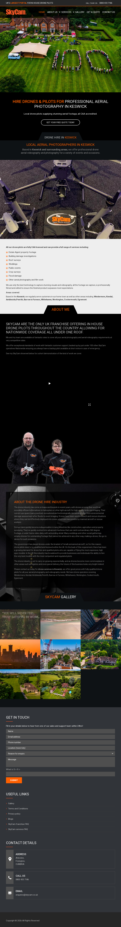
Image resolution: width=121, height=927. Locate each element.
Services (66, 12)
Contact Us (108, 12)
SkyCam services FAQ (18, 829)
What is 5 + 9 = (13, 769)
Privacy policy (14, 814)
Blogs (10, 819)
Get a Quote (93, 12)
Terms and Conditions (18, 808)
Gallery (79, 12)
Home (42, 12)
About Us (52, 12)
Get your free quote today (60, 122)
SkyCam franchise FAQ (18, 824)
